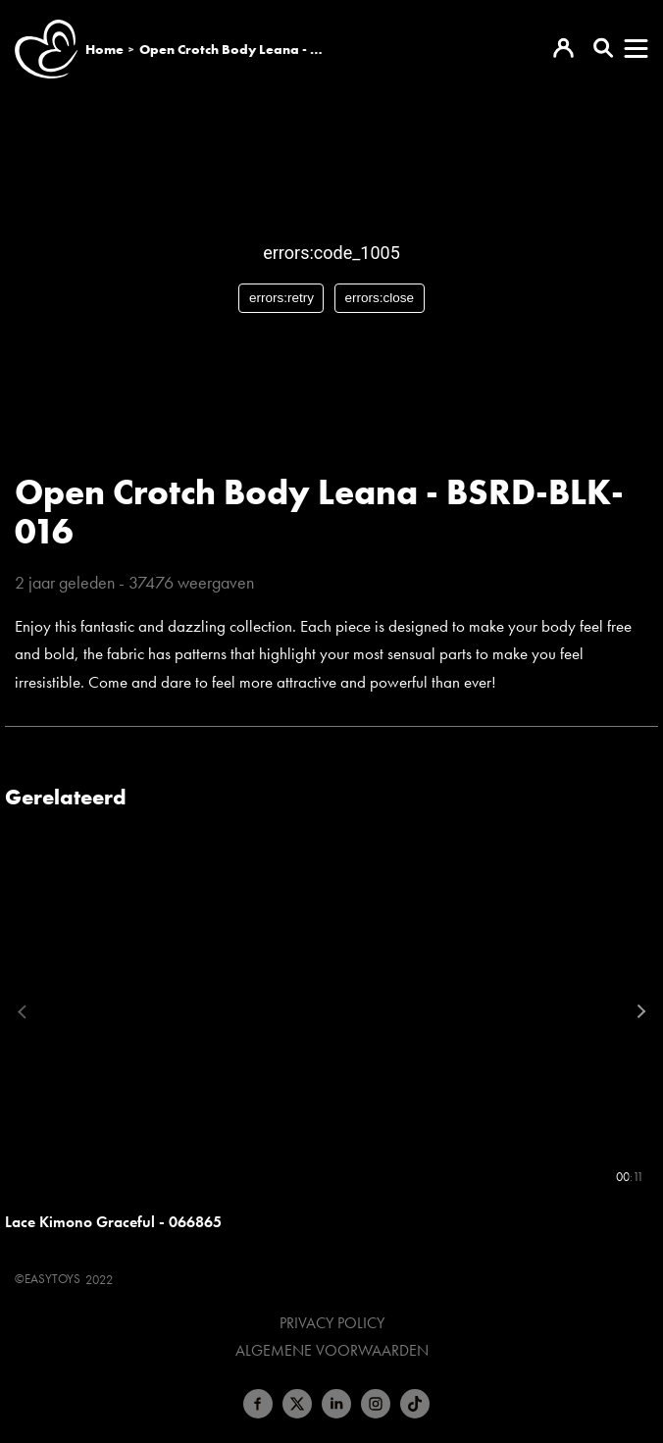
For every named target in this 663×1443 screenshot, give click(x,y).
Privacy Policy (332, 1323)
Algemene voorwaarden (332, 1351)
